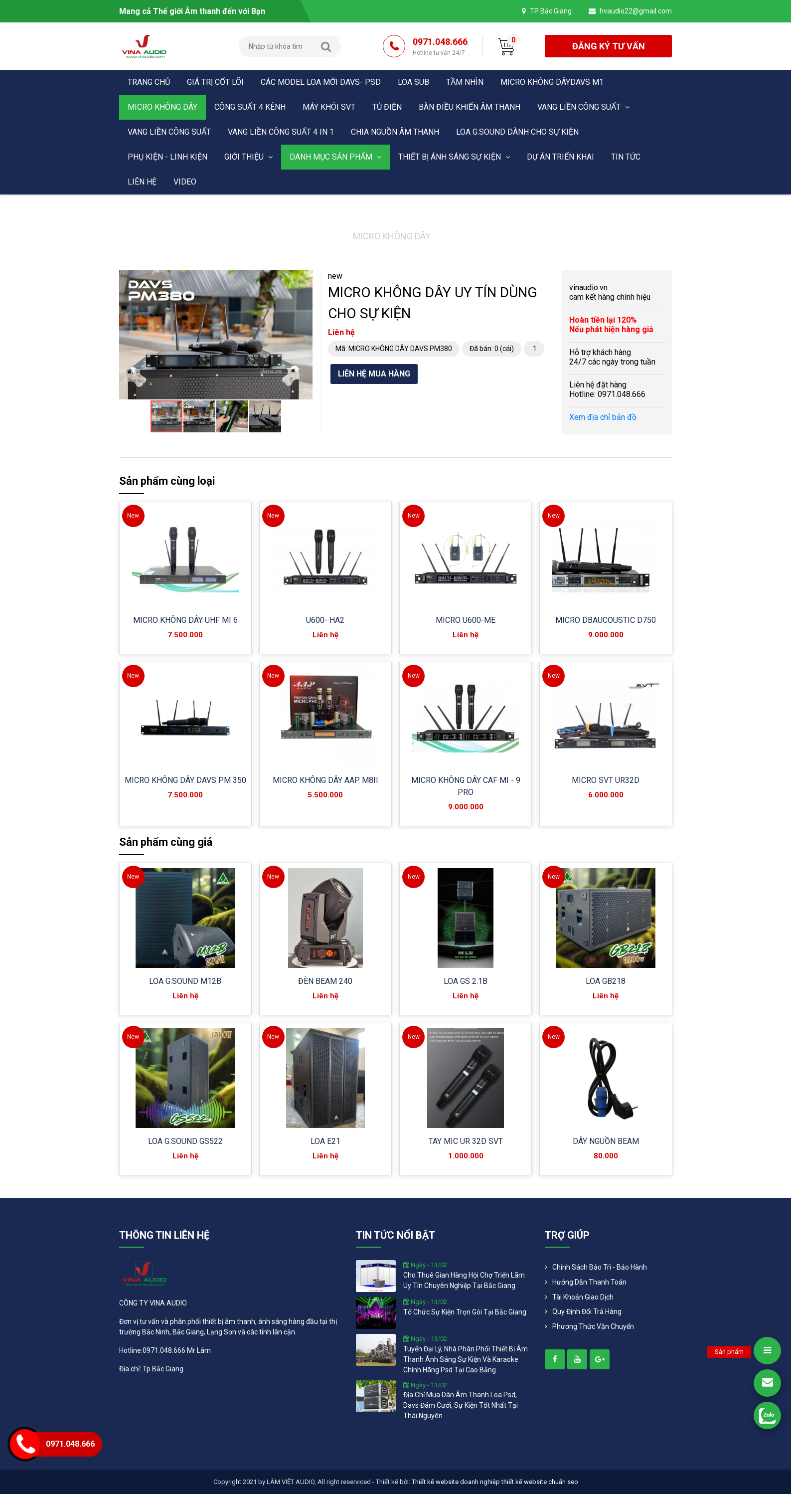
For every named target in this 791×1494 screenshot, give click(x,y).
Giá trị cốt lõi (215, 82)
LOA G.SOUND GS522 (185, 1141)
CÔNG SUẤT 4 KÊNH (250, 107)
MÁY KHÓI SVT (329, 107)
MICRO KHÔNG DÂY (162, 107)
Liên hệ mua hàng (374, 373)
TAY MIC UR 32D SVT (466, 1141)
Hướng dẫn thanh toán (589, 1282)
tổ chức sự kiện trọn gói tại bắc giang (464, 1312)
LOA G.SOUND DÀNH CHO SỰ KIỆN (517, 132)
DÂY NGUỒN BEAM (606, 1141)
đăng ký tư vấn (608, 46)
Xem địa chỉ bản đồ (602, 417)
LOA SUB (413, 82)
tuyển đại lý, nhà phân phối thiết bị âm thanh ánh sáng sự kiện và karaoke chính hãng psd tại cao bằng (465, 1359)
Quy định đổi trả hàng (587, 1311)
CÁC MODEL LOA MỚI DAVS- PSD (321, 82)
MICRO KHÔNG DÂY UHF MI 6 (185, 620)
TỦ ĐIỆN (387, 107)
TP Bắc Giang (551, 11)
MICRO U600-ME (465, 620)
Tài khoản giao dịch (583, 1297)
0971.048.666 (440, 46)
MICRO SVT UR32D (605, 780)
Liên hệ (142, 182)
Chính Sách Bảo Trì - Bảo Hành (599, 1267)
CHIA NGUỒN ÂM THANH (395, 132)
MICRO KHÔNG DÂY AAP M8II (325, 780)
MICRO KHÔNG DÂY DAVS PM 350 (185, 780)
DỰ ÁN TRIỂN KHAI (560, 157)
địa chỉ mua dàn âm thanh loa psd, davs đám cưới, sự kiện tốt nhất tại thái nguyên (460, 1405)
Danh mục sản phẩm (335, 157)
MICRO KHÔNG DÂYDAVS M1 (552, 82)
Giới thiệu (248, 157)
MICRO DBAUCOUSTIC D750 (605, 620)
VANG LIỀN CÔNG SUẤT (583, 107)
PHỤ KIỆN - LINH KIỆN (167, 157)
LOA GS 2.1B (465, 981)
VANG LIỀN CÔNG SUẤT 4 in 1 (281, 132)
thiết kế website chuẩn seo (539, 1482)
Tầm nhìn (464, 82)
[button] (304, 279)
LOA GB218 (606, 981)
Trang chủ (149, 82)
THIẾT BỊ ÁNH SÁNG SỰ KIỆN (454, 157)
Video (184, 182)
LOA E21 (325, 1141)
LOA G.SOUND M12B (185, 981)
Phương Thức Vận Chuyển (593, 1326)
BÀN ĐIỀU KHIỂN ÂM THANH (469, 107)
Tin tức (625, 157)
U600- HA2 (325, 620)
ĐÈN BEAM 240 (325, 981)
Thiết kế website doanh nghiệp (456, 1482)
